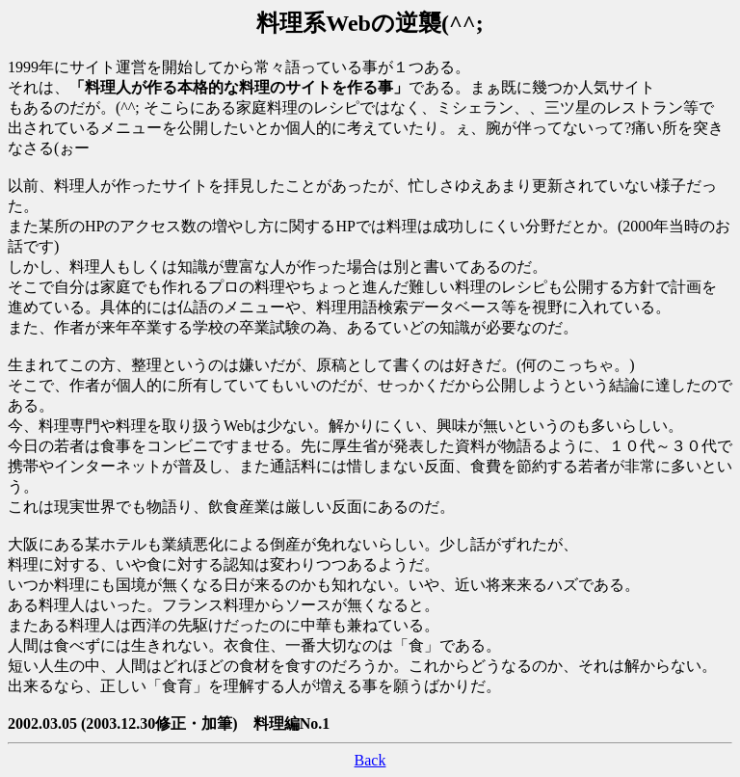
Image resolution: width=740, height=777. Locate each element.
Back (370, 760)
